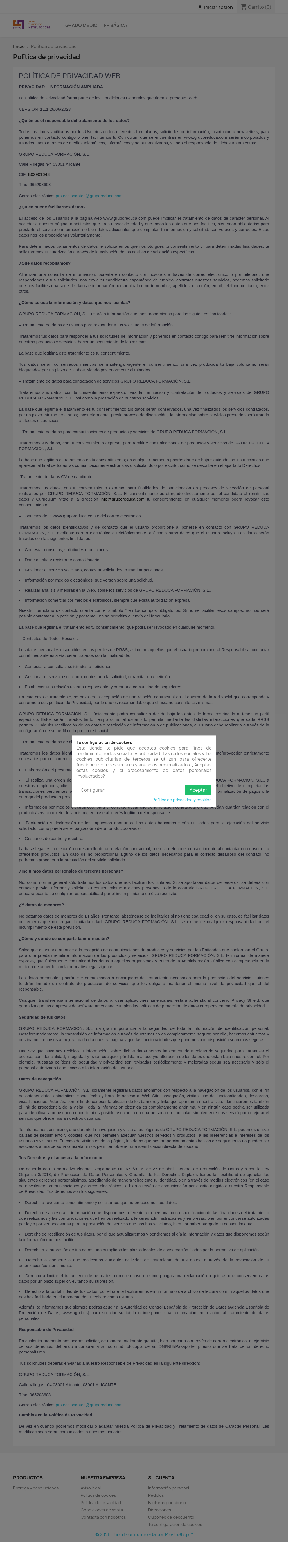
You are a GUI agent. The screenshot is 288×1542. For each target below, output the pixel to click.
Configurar (93, 790)
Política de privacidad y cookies (182, 799)
